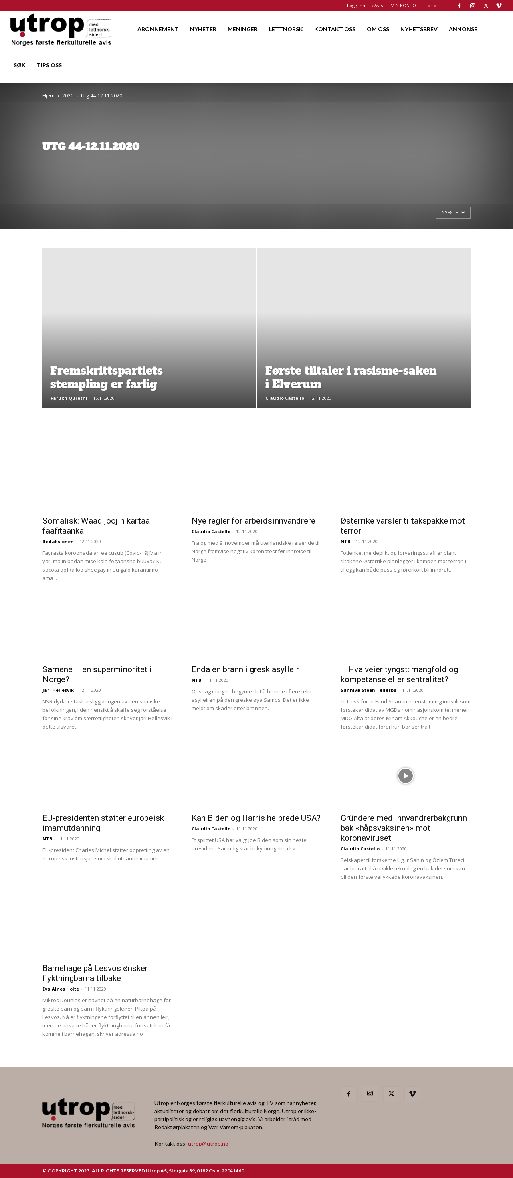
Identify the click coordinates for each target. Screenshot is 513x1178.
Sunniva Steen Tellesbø (368, 690)
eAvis (377, 5)
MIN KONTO (403, 5)
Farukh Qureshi (68, 398)
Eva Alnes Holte (60, 989)
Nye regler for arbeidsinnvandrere (253, 521)
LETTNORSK (286, 29)
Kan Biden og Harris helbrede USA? (256, 818)
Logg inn (356, 5)
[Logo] (61, 29)
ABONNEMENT (158, 29)
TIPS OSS (49, 65)
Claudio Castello (284, 398)
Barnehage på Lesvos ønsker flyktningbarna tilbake (95, 973)
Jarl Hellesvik (58, 690)
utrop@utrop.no (208, 1143)
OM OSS (378, 29)
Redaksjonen (58, 541)
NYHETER (203, 29)
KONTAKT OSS (334, 29)
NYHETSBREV (419, 29)
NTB (345, 541)
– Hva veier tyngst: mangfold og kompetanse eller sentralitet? (399, 674)
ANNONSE (463, 29)
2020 (67, 95)
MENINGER (243, 29)
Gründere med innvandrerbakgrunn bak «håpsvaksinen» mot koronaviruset (404, 828)
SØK (20, 65)
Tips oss (432, 5)
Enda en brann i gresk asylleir (245, 669)
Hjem (48, 95)
